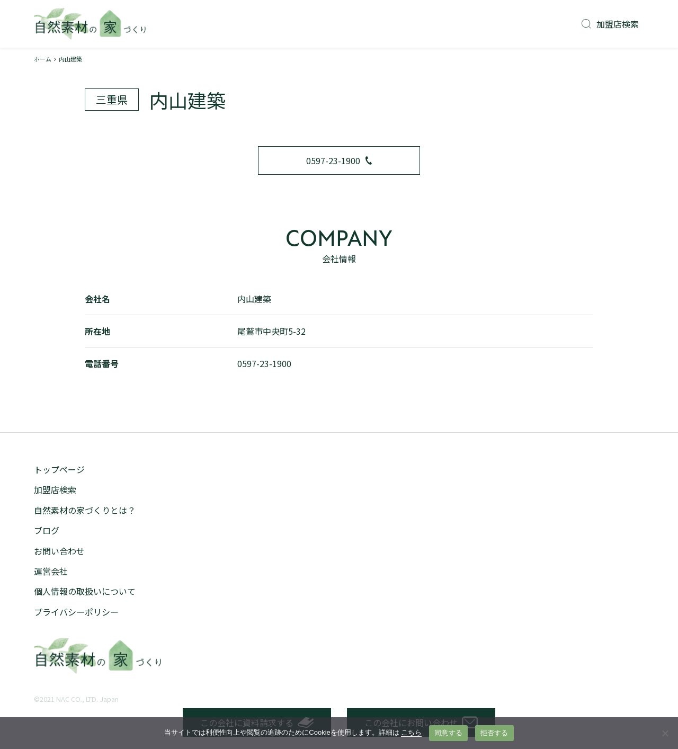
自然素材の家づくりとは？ (85, 510)
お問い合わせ (59, 551)
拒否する (494, 733)
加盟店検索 (610, 24)
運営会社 (51, 571)
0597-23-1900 (339, 160)
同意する (448, 733)
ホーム (42, 59)
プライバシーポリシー (76, 611)
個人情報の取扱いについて (85, 591)
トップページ (59, 469)
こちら (411, 732)
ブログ (46, 530)
